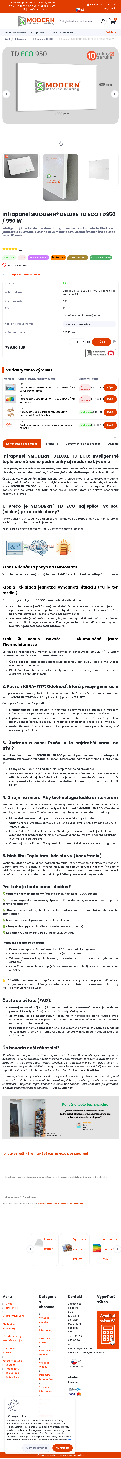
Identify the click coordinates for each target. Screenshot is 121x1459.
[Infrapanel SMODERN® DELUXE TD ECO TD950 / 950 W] (60, 85)
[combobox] (89, 324)
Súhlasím (62, 1448)
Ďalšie (109, 32)
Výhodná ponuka (15, 32)
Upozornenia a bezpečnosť (83, 444)
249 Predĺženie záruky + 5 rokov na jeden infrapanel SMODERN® (46, 426)
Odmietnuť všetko (36, 1447)
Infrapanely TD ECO (43, 39)
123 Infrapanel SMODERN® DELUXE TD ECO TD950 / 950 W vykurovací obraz (47, 388)
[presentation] (6, 94)
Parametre (51, 444)
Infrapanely (37, 32)
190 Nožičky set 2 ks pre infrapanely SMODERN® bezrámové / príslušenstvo (44, 412)
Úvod (7, 39)
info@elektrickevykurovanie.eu (70, 1204)
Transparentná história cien (21, 274)
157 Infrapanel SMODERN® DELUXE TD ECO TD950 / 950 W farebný (47, 399)
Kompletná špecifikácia (21, 444)
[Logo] (21, 21)
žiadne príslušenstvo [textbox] (78, 324)
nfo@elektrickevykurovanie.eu (86, 1353)
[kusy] (76, 342)
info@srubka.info (84, 1349)
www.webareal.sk (73, 1456)
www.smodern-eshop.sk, (47, 1204)
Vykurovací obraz (63, 32)
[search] (98, 22)
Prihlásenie (96, 4)
